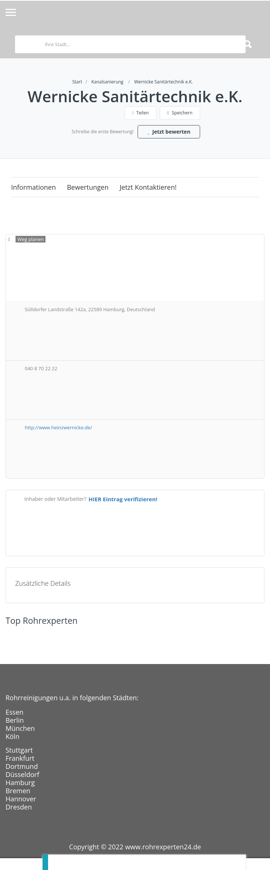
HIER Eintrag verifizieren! (122, 499)
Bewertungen (88, 187)
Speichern (179, 113)
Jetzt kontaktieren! (148, 187)
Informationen (33, 187)
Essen (14, 712)
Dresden (19, 806)
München (20, 728)
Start (77, 82)
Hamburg (20, 782)
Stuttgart (19, 750)
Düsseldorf (22, 774)
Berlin (15, 720)
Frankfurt (20, 758)
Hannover (21, 798)
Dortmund (22, 766)
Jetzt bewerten (168, 131)
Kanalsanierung (107, 82)
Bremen (18, 790)
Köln (12, 736)
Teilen (140, 113)
